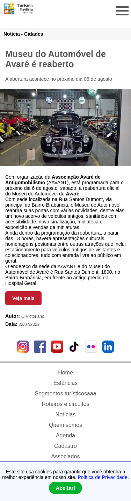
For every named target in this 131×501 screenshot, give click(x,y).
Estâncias (65, 383)
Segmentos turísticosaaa (65, 393)
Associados (65, 456)
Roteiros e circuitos (65, 404)
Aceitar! (65, 488)
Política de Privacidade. (103, 477)
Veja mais (23, 298)
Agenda (65, 435)
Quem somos (65, 425)
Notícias (66, 414)
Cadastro (65, 446)
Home (65, 372)
